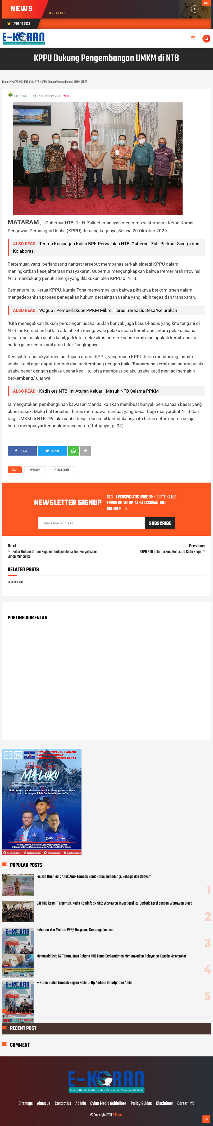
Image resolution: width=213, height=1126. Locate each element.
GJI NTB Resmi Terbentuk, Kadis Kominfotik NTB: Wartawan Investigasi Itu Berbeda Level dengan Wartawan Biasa (114, 903)
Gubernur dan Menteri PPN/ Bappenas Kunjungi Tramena (75, 930)
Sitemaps (26, 1104)
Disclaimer (164, 1104)
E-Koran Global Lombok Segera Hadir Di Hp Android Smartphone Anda (84, 982)
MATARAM (35, 470)
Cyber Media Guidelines (108, 1104)
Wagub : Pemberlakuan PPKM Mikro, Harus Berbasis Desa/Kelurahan (108, 310)
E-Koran (117, 1115)
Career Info (185, 1104)
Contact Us (63, 1104)
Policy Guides (141, 1104)
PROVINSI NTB (62, 470)
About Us (44, 1104)
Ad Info (80, 1104)
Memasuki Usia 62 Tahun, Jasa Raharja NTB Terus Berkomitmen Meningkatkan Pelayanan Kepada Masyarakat (111, 956)
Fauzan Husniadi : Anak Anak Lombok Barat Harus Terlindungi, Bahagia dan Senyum (94, 876)
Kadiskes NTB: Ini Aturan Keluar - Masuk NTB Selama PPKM (99, 391)
